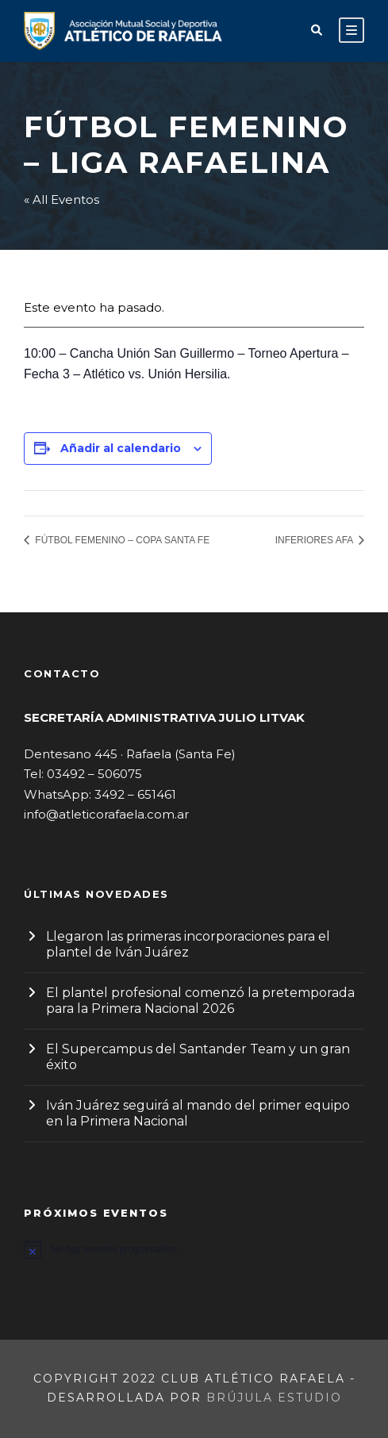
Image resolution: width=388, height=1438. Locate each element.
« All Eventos (61, 199)
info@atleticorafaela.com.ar (106, 814)
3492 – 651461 (135, 794)
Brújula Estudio (274, 1397)
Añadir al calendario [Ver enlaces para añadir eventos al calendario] (120, 448)
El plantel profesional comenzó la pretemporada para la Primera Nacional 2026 (200, 1000)
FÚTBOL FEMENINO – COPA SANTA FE (121, 540)
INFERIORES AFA (315, 540)
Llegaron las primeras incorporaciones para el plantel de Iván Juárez (188, 944)
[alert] (194, 1249)
